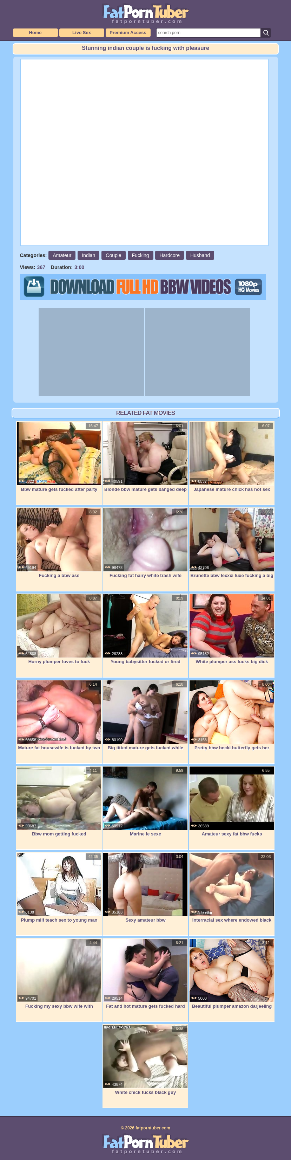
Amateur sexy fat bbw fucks (231, 801)
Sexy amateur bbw (145, 887)
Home (35, 32)
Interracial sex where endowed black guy (231, 891)
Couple (113, 255)
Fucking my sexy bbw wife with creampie (58, 977)
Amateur (62, 255)
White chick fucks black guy (145, 1060)
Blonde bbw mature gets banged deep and (145, 460)
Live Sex (81, 32)
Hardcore (169, 255)
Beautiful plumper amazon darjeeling (231, 973)
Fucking (140, 255)
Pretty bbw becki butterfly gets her (231, 715)
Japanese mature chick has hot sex (231, 457)
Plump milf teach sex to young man (58, 887)
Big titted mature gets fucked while (145, 715)
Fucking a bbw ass (58, 543)
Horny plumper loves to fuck (58, 629)
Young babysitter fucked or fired (145, 629)
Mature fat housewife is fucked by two (58, 715)
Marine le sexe (145, 801)
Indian (88, 255)
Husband (200, 255)
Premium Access (128, 32)
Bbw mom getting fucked (58, 801)
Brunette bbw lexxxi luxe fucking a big (231, 543)
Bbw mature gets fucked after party (58, 457)
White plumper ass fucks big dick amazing (231, 633)
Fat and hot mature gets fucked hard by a (145, 977)
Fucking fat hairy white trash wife (145, 543)
